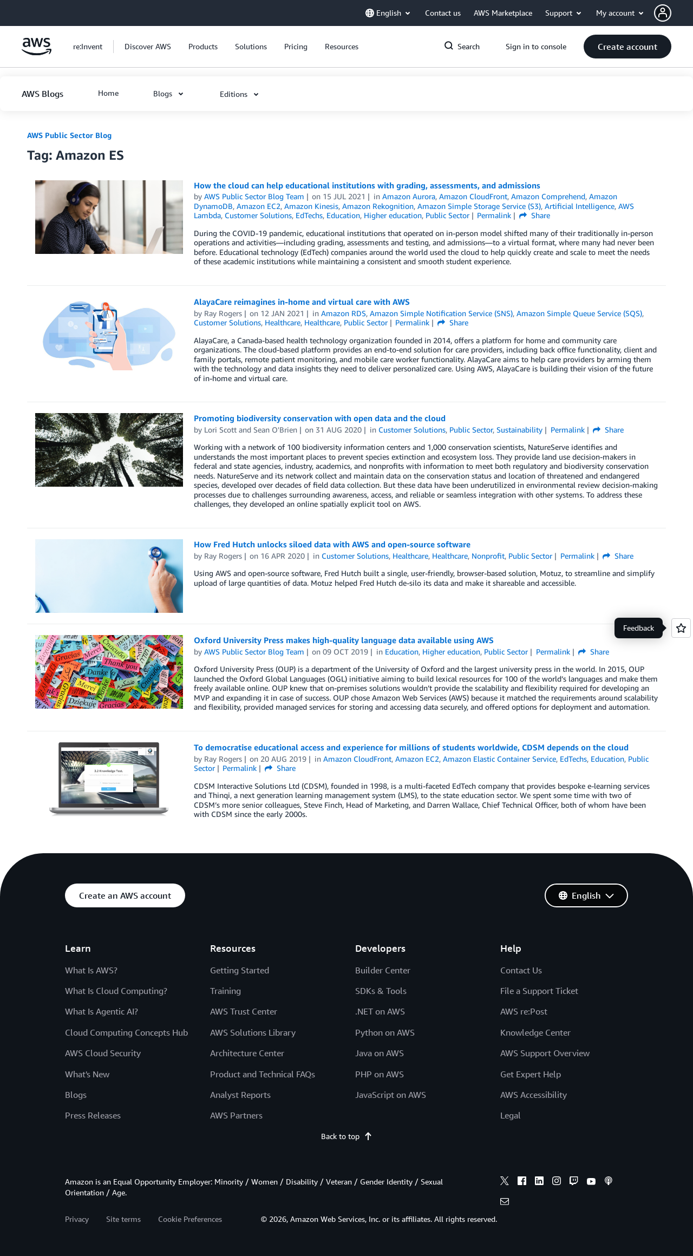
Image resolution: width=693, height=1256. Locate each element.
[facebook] (522, 1182)
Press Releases (93, 1115)
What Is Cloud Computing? (116, 990)
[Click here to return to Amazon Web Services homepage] (36, 52)
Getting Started (239, 970)
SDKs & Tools (381, 990)
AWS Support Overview (545, 1053)
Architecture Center (247, 1053)
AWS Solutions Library (253, 1032)
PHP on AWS (379, 1074)
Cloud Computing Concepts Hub (126, 1032)
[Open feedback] (681, 628)
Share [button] (534, 215)
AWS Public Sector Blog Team (254, 196)
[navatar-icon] (662, 13)
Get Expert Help (530, 1074)
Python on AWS (385, 1032)
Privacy (77, 1219)
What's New (87, 1074)
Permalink (494, 215)
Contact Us (521, 970)
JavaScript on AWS (390, 1094)
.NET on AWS (380, 1011)
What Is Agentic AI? (101, 1011)
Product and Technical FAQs (262, 1074)
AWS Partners (236, 1115)
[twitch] (574, 1182)
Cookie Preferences (190, 1219)
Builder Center (382, 970)
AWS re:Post (523, 1011)
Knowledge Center (535, 1032)
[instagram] (556, 1182)
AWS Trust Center (243, 1011)
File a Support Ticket (539, 990)
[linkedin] (539, 1182)
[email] (504, 1203)
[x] (504, 1182)
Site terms (123, 1219)
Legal (510, 1115)
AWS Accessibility (533, 1094)
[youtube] (591, 1182)
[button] (673, 13)
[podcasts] (608, 1182)
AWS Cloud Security (103, 1053)
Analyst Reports (240, 1094)
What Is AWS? (91, 970)
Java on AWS (379, 1053)
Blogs (76, 1094)
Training (225, 990)
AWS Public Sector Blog (69, 135)
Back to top (346, 1136)
